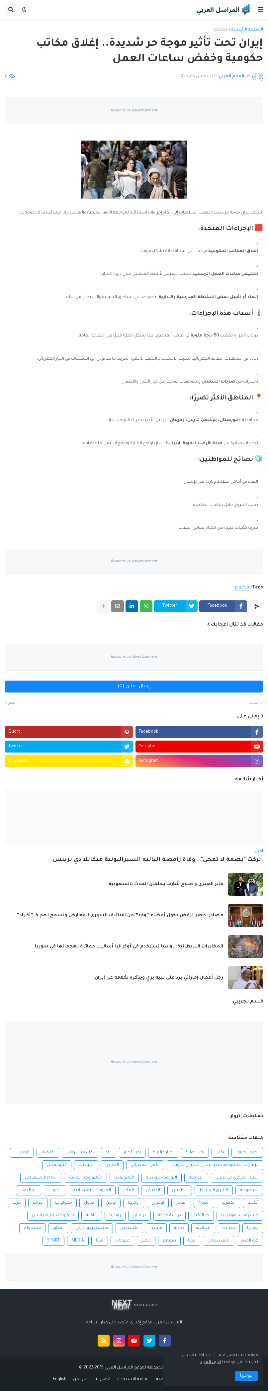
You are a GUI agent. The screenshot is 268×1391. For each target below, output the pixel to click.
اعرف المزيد (210, 1362)
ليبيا (192, 1241)
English (59, 1379)
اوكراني (157, 1203)
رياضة (91, 1215)
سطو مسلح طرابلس (53, 1215)
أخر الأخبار (132, 1152)
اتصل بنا (102, 1379)
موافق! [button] (246, 1376)
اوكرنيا (133, 1203)
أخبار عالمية (163, 1152)
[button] (260, 10)
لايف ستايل (218, 1241)
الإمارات (22, 1152)
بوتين (111, 1203)
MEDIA (78, 1241)
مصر (146, 1241)
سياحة (229, 1228)
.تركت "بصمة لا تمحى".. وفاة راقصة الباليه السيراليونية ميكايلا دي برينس (158, 860)
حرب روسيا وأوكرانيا (239, 1215)
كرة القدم (249, 1241)
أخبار (220, 1152)
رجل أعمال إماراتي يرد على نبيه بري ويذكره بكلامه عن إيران (159, 977)
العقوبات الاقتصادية (92, 1190)
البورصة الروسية (161, 1178)
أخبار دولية (195, 1152)
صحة (179, 1228)
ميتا (99, 1241)
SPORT (53, 1241)
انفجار (181, 1203)
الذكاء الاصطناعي (41, 1178)
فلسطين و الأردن (91, 1228)
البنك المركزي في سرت (237, 1178)
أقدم (12, 703)
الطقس (179, 1190)
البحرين (112, 1165)
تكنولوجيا (63, 1203)
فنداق (58, 1228)
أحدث (255, 703)
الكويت (54, 1190)
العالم (128, 1190)
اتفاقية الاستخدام (133, 1379)
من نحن (80, 1379)
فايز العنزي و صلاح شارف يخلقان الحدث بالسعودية (166, 884)
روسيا (115, 1215)
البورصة (196, 1178)
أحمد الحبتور (247, 1152)
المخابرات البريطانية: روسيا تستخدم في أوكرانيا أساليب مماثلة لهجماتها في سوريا (129, 946)
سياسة (203, 1228)
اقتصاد (47, 1152)
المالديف (29, 1190)
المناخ (204, 1203)
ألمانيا (252, 1203)
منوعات (122, 1241)
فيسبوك (32, 1228)
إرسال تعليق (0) (134, 686)
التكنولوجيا (124, 1178)
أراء (109, 1152)
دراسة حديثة (169, 1215)
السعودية (249, 1190)
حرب (17, 1203)
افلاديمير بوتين (80, 1152)
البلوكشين (57, 1165)
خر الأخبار (201, 1215)
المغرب (228, 1203)
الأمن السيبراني (145, 1165)
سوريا (252, 1228)
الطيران (153, 1190)
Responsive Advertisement (134, 111)
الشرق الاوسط (213, 1190)
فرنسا (156, 1228)
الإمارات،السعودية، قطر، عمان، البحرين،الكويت (214, 1165)
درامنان (139, 1215)
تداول (89, 1203)
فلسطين (129, 1228)
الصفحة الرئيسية (247, 30)
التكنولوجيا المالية (85, 1178)
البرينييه (86, 1165)
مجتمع (220, 30)
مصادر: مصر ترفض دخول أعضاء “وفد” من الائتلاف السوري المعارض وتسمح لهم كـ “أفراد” (120, 915)
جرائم (38, 1203)
